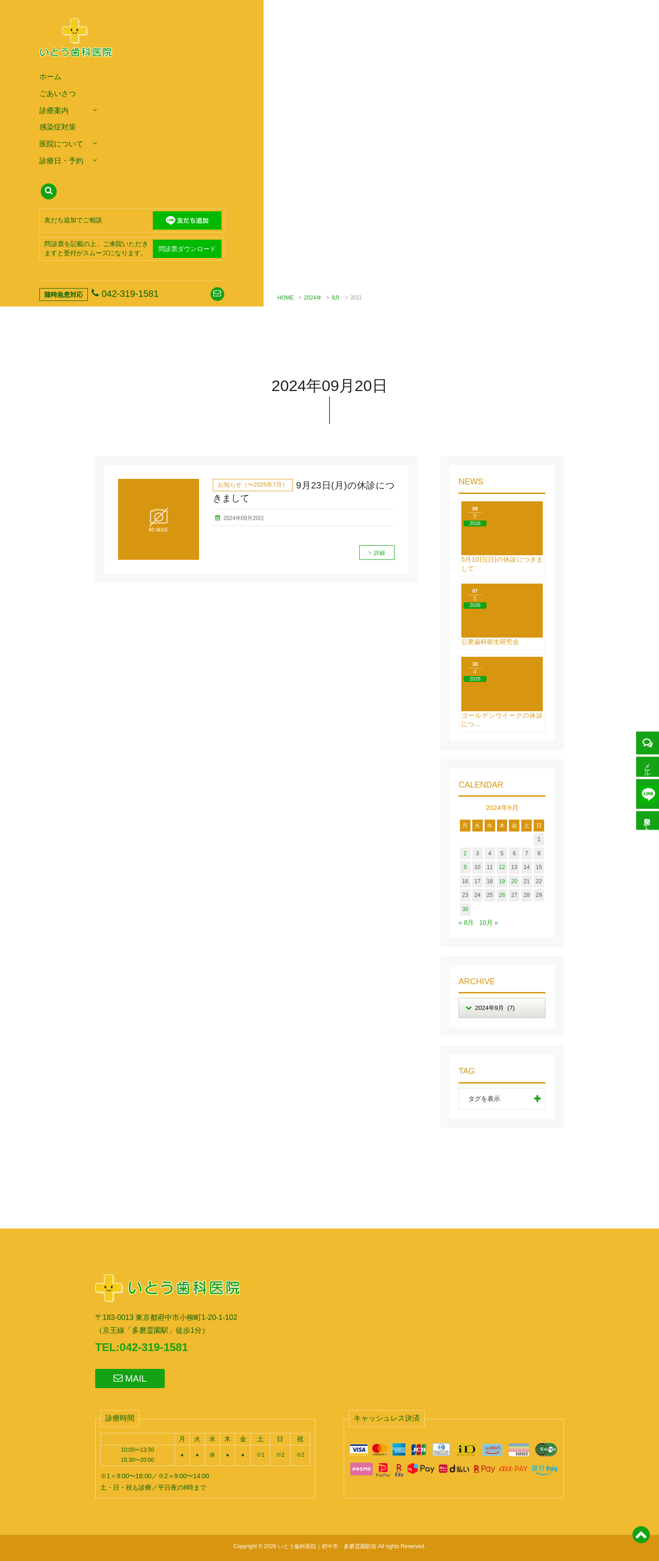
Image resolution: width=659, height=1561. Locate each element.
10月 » (488, 922)
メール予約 (647, 764)
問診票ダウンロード (187, 248)
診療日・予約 (61, 161)
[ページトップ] (641, 1540)
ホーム (50, 76)
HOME (285, 298)
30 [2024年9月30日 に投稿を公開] (465, 909)
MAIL (129, 1378)
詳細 (379, 553)
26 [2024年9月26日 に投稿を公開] (502, 895)
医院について (61, 144)
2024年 (313, 298)
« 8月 (466, 922)
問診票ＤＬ (647, 822)
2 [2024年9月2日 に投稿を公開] (465, 853)
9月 (336, 298)
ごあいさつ (57, 93)
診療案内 (54, 110)
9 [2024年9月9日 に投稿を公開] (465, 867)
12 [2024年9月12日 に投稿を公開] (502, 867)
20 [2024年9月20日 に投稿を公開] (514, 881)
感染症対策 (57, 127)
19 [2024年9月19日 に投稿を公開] (502, 881)
